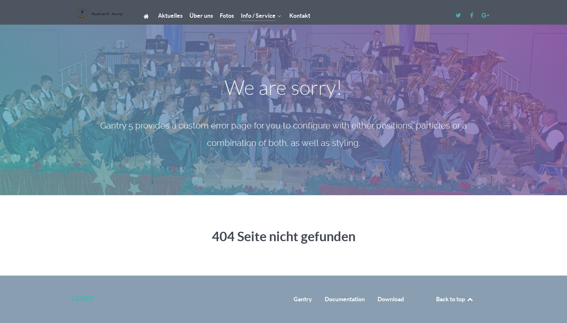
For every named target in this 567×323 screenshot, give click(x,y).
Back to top (455, 299)
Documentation (345, 299)
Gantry (303, 299)
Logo (83, 298)
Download (391, 299)
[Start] (147, 15)
